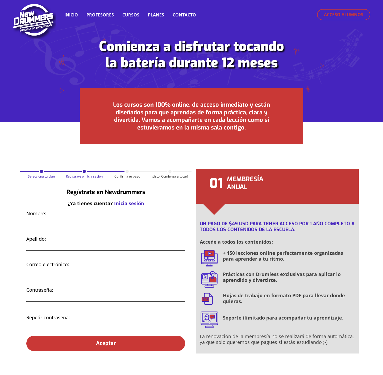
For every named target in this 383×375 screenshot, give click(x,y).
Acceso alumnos (343, 15)
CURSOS (130, 15)
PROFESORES (100, 15)
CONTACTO (184, 15)
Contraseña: (39, 290)
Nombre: (36, 213)
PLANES (156, 15)
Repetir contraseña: (48, 317)
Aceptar (106, 343)
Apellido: (36, 239)
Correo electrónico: (47, 264)
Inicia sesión (129, 203)
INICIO (71, 15)
